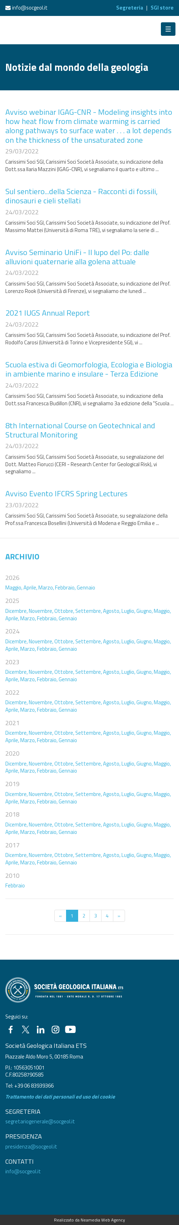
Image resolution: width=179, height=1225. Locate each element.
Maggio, (13, 587)
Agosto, (111, 611)
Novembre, (41, 611)
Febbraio (15, 885)
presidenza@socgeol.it (31, 1146)
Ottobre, (64, 611)
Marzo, (46, 587)
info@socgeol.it (30, 8)
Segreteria (129, 8)
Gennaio (86, 587)
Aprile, (30, 587)
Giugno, (144, 611)
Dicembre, (16, 611)
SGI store (162, 8)
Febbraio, (65, 587)
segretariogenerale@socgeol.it (40, 1121)
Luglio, (128, 611)
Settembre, (88, 611)
